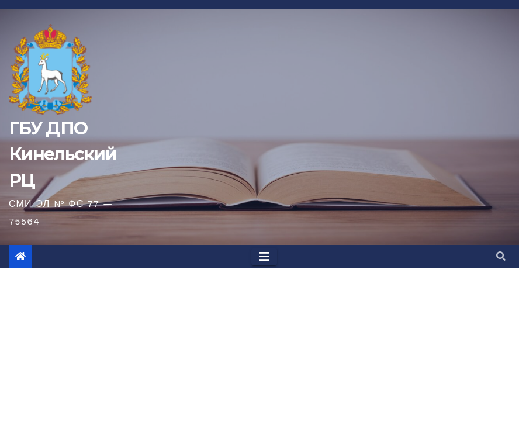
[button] (501, 256)
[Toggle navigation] (264, 256)
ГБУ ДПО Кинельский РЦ (62, 154)
